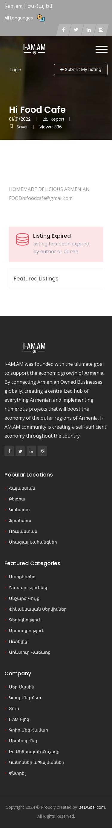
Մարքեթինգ (22, 577)
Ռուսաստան (23, 531)
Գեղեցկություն (25, 620)
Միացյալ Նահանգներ (33, 542)
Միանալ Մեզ (23, 741)
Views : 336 (50, 127)
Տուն (14, 708)
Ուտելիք (18, 641)
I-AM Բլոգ (19, 719)
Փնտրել (17, 773)
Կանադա (19, 510)
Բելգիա (17, 499)
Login (15, 70)
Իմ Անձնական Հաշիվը (34, 752)
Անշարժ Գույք (24, 598)
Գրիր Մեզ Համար (28, 730)
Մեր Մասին (21, 687)
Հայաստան (22, 488)
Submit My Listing (80, 69)
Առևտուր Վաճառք (29, 652)
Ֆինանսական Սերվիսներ (38, 609)
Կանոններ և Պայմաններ (36, 762)
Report (54, 119)
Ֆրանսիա (20, 521)
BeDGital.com (91, 807)
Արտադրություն (27, 631)
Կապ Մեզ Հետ (25, 698)
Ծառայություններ (29, 588)
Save (18, 127)
